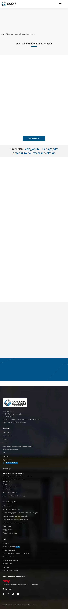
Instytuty (10, 34)
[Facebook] (3, 594)
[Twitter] (13, 594)
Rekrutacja (7, 469)
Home (3, 34)
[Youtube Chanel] (18, 594)
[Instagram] (8, 594)
